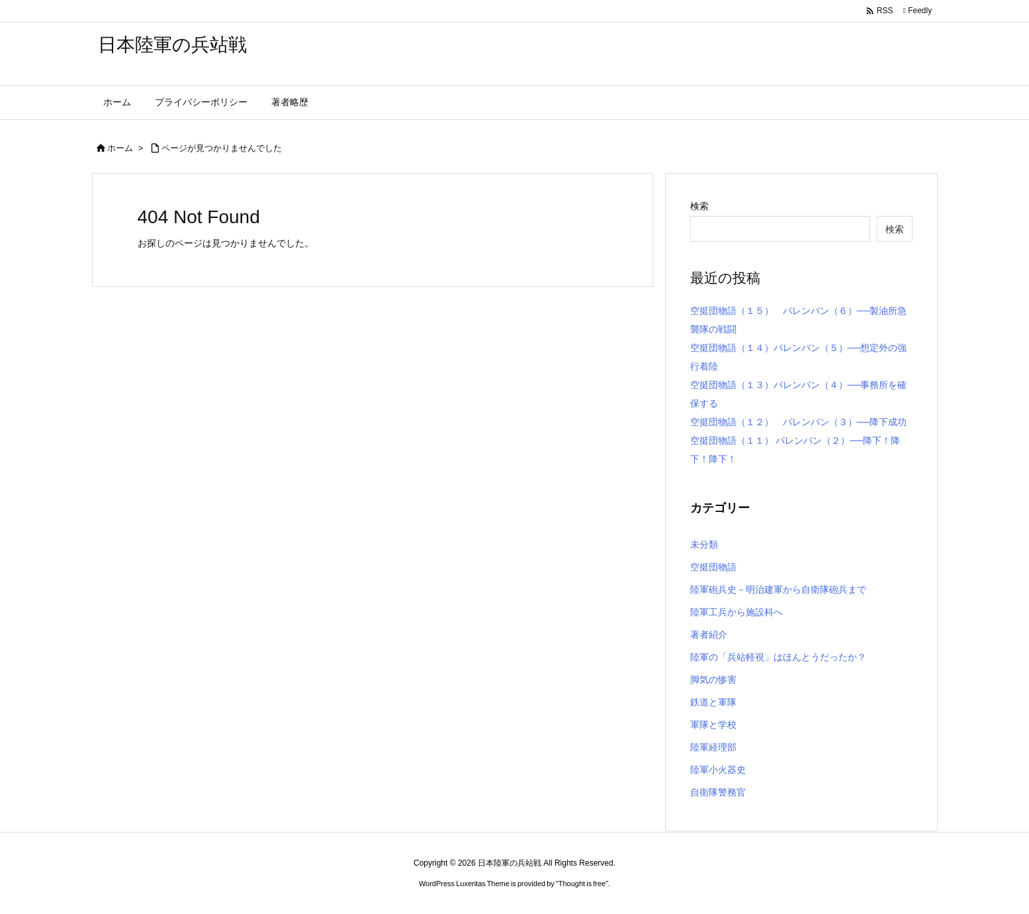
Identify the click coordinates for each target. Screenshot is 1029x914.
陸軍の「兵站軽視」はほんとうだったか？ (778, 657)
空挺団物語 (713, 567)
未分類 (704, 544)
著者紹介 (708, 634)
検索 (699, 206)
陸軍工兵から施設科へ (736, 612)
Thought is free (582, 884)
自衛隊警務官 (718, 792)
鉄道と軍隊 (713, 702)
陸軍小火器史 (718, 769)
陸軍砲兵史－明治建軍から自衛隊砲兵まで (778, 589)
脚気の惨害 (713, 679)
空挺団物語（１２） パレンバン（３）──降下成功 (798, 422)
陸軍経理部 (713, 747)
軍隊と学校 (713, 724)
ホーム (120, 148)
